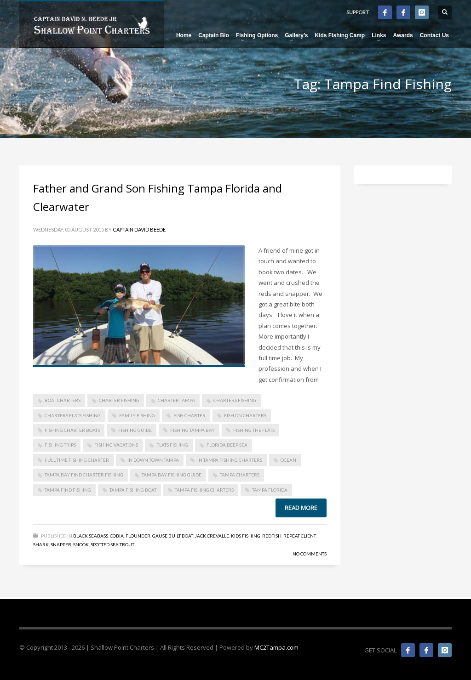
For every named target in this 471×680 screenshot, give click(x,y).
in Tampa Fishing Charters (229, 460)
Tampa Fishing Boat (132, 490)
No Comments (310, 553)
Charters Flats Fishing (73, 415)
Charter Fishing (119, 400)
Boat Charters (62, 400)
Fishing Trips (60, 445)
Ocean (288, 460)
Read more (301, 508)
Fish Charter (189, 415)
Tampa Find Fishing (68, 490)
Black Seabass (90, 535)
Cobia (117, 535)
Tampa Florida (269, 490)
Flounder (138, 535)
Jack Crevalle (212, 535)
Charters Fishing (234, 400)
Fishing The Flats (254, 430)
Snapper (61, 544)
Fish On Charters (245, 415)
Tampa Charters (239, 474)
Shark (41, 544)
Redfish (271, 535)
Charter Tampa (176, 400)
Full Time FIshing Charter (77, 460)
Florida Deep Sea (227, 445)
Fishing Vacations (116, 445)
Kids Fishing (245, 535)
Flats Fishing (172, 445)
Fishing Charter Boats (72, 430)
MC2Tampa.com (276, 647)
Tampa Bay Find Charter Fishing (84, 474)
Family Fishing (137, 415)
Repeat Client (299, 535)
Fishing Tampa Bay (192, 430)
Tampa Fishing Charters (204, 490)
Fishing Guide (135, 430)
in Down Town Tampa (153, 460)
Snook (81, 544)
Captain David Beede (139, 229)
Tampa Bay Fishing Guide (171, 474)
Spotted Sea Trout (112, 544)
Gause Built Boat (172, 535)
